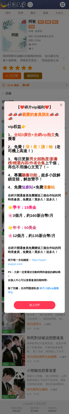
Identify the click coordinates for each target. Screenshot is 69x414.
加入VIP (34, 305)
